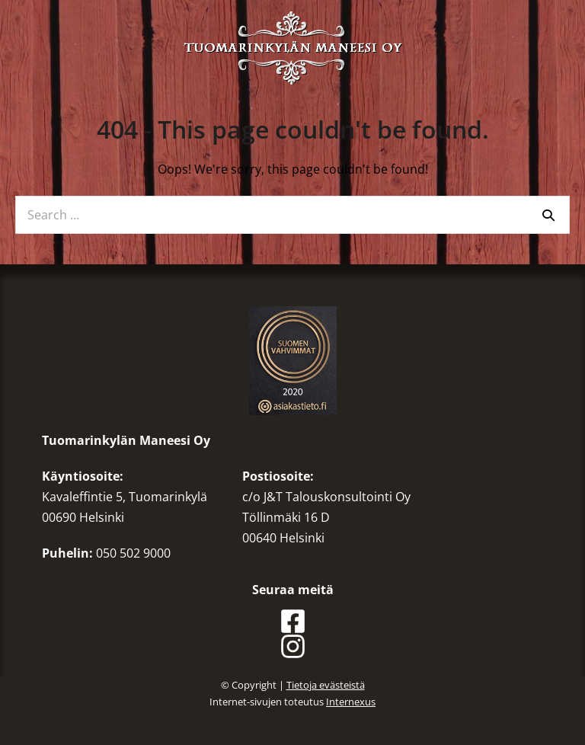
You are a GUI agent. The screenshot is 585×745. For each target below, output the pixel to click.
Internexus (351, 701)
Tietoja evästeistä (325, 685)
